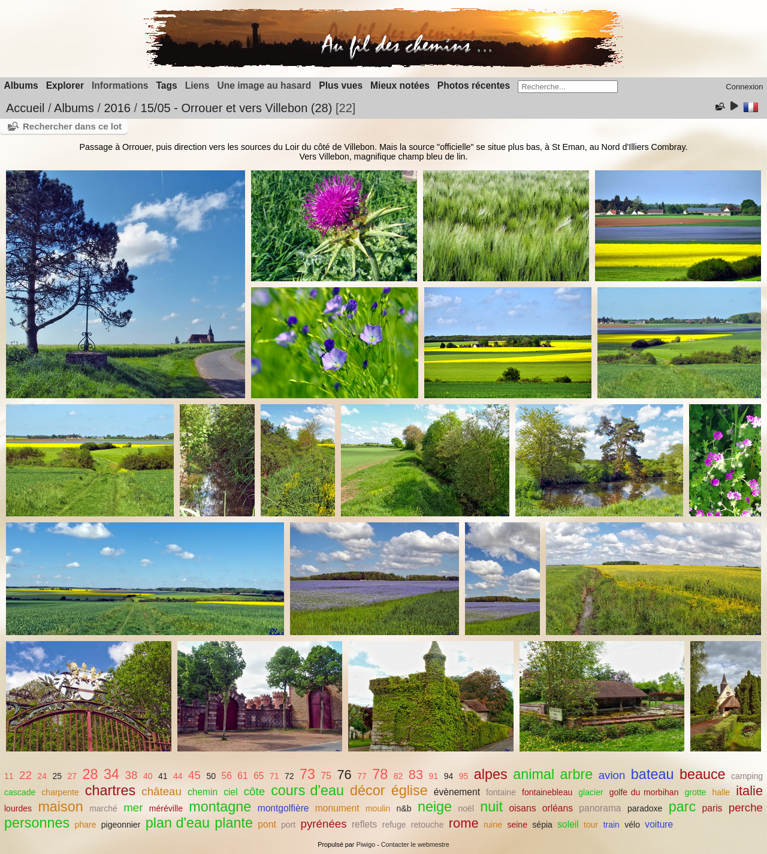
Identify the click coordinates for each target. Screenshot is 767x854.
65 (258, 776)
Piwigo (365, 844)
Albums (21, 85)
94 (449, 776)
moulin (378, 808)
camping (747, 776)
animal (533, 774)
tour (591, 824)
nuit (491, 806)
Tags (166, 85)
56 (226, 776)
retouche (427, 824)
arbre (576, 774)
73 (307, 774)
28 (90, 774)
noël (466, 808)
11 (9, 776)
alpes (491, 774)
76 (344, 774)
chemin (203, 792)
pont (267, 824)
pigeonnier (121, 824)
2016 (117, 108)
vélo (632, 824)
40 (148, 776)
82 (398, 776)
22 (25, 775)
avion (612, 775)
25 (57, 776)
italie (749, 790)
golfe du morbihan (644, 792)
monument (337, 808)
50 (211, 776)
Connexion (744, 86)
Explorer (65, 85)
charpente (59, 792)
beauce (703, 774)
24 (42, 776)
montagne (220, 806)
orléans (557, 808)
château (161, 791)
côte (254, 791)
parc (682, 806)
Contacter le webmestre (415, 844)
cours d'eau (307, 790)
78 (380, 774)
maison (60, 806)
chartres (110, 790)
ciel (230, 792)
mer (133, 807)
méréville (166, 808)
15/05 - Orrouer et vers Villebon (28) (237, 108)
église (409, 790)
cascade (19, 792)
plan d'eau (178, 823)
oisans (522, 808)
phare (85, 824)
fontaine (501, 792)
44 (178, 776)
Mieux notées (400, 85)
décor (367, 790)
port (288, 824)
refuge (394, 824)
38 (131, 775)
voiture (659, 824)
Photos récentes (473, 85)
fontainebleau (547, 792)
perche (746, 807)
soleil (568, 824)
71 (274, 776)
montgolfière (283, 808)
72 (289, 776)
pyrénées (324, 823)
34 (111, 774)
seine (517, 824)
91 (434, 776)
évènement (457, 792)
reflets (364, 824)
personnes (37, 823)
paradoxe (645, 808)
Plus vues (341, 85)
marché (103, 808)
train (611, 824)
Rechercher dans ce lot (72, 126)
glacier (590, 792)
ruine (493, 824)
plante (234, 823)
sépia (542, 824)
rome (464, 823)
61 (242, 776)
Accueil (25, 108)
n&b (404, 808)
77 (362, 776)
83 (416, 774)
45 (194, 775)
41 (163, 776)
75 (326, 776)
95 (464, 776)
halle (721, 792)
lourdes (18, 808)
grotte (695, 792)
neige (435, 806)
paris (712, 808)
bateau (652, 774)
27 (72, 776)
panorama (600, 808)
